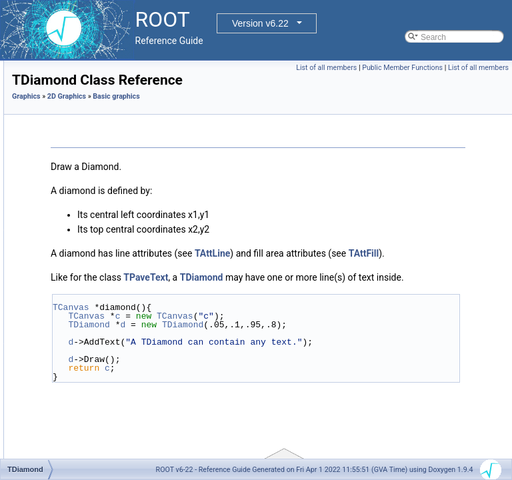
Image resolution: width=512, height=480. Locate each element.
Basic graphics (81, 104)
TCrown (79, 207)
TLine (75, 442)
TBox (74, 178)
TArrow (78, 134)
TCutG (77, 251)
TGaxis (78, 310)
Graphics (193, 115)
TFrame (79, 295)
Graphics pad (78, 90)
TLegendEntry (90, 427)
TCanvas (237, 355)
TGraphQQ (85, 354)
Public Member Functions (465, 67)
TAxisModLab (89, 163)
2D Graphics (233, 115)
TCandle (80, 192)
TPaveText (312, 310)
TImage (79, 368)
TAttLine (379, 272)
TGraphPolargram (97, 339)
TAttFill (295, 286)
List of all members (389, 67)
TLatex (77, 398)
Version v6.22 (260, 23)
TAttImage (83, 148)
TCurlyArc (83, 222)
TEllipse (79, 280)
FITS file (70, 75)
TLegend (81, 412)
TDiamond (83, 266)
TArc (73, 119)
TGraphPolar (88, 324)
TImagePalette (91, 383)
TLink (75, 456)
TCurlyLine (84, 236)
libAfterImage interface (95, 60)
